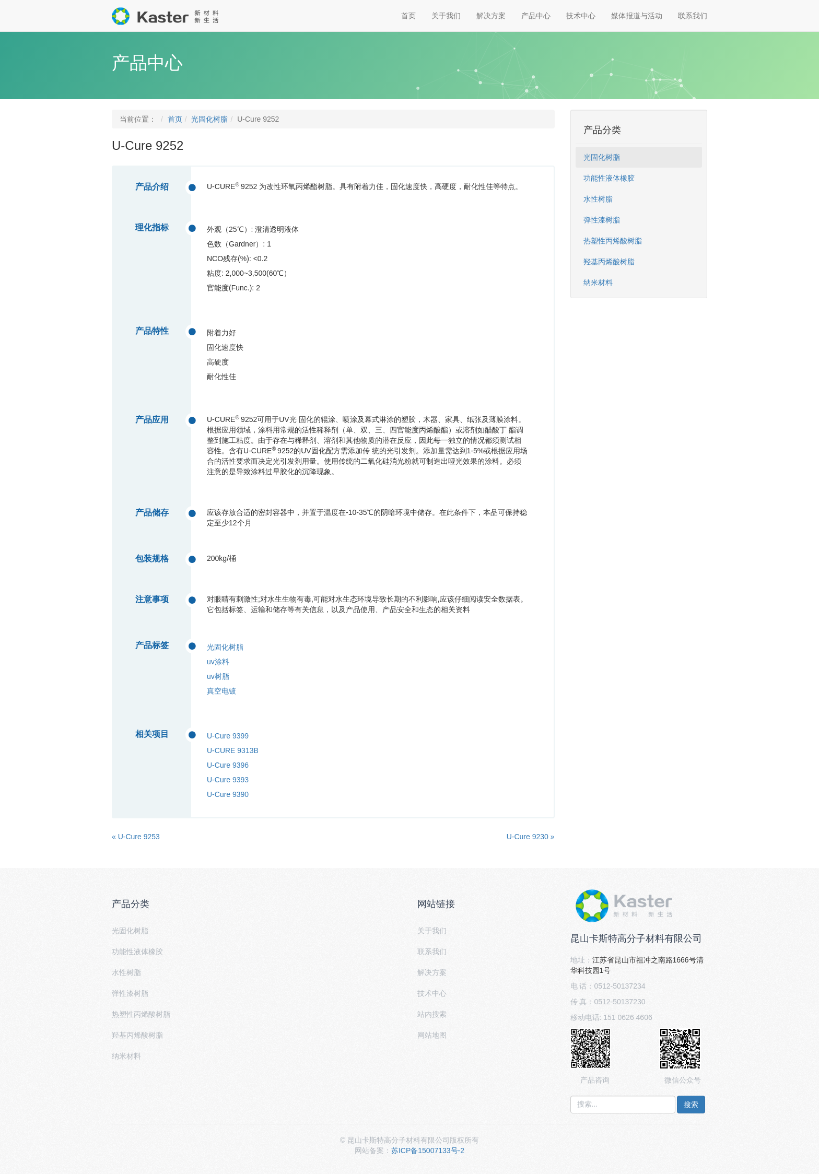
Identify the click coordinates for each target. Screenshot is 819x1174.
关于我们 (446, 15)
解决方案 (491, 15)
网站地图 (432, 1035)
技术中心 (580, 15)
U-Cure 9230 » (531, 836)
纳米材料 (598, 282)
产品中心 (536, 15)
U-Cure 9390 (228, 794)
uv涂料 (218, 662)
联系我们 (692, 15)
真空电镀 (221, 691)
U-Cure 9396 (228, 765)
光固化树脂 (209, 119)
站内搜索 (432, 1014)
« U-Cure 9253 (136, 836)
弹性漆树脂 (601, 220)
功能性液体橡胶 (609, 178)
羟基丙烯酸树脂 (609, 261)
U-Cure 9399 (228, 736)
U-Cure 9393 (228, 780)
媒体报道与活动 (636, 15)
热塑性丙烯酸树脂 (612, 241)
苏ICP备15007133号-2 (427, 1150)
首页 (408, 15)
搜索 (691, 1104)
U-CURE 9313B (233, 750)
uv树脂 (218, 676)
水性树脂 (598, 199)
